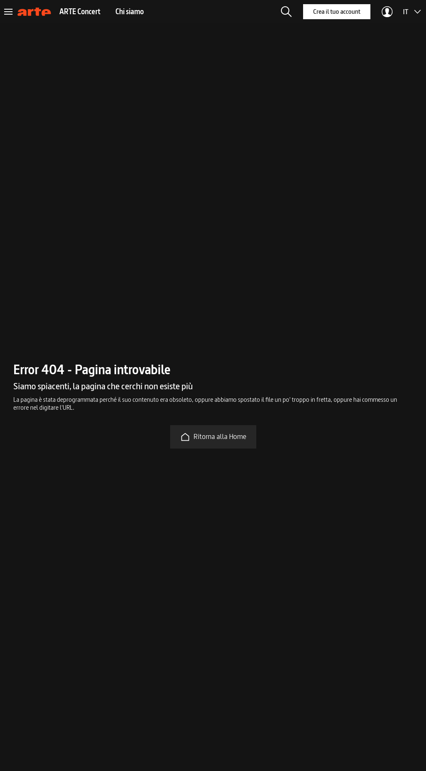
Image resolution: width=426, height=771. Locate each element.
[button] (286, 11)
